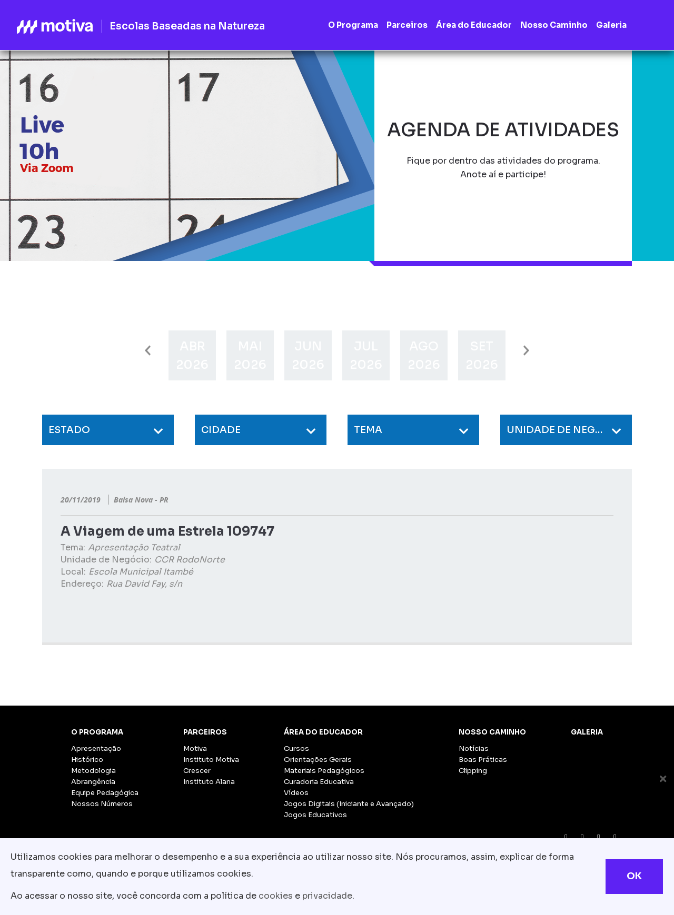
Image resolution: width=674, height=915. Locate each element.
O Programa (97, 732)
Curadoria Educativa (319, 781)
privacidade (327, 895)
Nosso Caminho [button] (554, 25)
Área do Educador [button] (474, 25)
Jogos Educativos (315, 814)
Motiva (195, 748)
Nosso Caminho (492, 732)
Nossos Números (102, 803)
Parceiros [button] (407, 25)
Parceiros (205, 732)
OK (634, 876)
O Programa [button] (353, 25)
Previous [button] (148, 351)
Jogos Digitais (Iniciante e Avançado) (349, 803)
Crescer (197, 770)
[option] (192, 355)
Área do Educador (323, 732)
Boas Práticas (483, 759)
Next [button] (526, 351)
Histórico (87, 759)
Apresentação (96, 748)
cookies (276, 895)
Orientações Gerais (318, 759)
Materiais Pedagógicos (324, 770)
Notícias (474, 748)
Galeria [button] (611, 25)
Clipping (473, 770)
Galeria (587, 732)
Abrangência (93, 781)
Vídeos (296, 792)
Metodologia (93, 770)
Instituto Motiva (211, 759)
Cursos (296, 748)
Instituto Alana (209, 781)
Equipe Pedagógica (104, 792)
